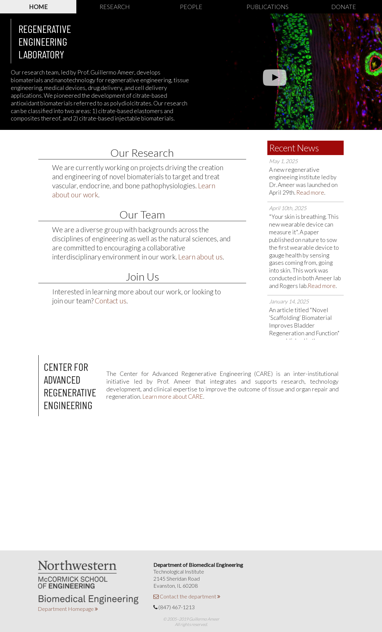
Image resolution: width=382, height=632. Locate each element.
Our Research (142, 152)
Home (38, 6)
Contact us (110, 300)
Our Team (142, 214)
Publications (267, 6)
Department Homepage (68, 608)
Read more (310, 192)
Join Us (142, 276)
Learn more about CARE (172, 396)
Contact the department (186, 596)
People (191, 6)
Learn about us (200, 256)
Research (115, 6)
